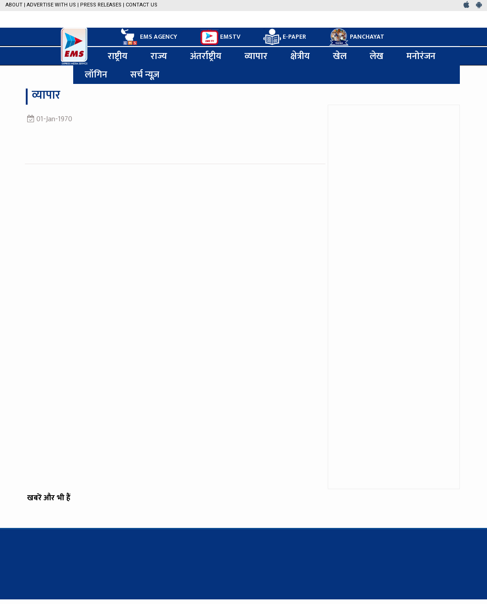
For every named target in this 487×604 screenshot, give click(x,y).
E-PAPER (284, 37)
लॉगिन (96, 75)
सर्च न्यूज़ (144, 75)
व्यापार (255, 56)
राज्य (159, 56)
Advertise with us (51, 5)
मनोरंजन (420, 56)
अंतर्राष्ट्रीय (205, 56)
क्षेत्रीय (300, 56)
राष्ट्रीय (118, 56)
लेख (376, 56)
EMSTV (220, 37)
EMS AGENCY (148, 37)
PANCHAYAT (356, 37)
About (14, 5)
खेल (340, 56)
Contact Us (141, 5)
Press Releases (101, 5)
